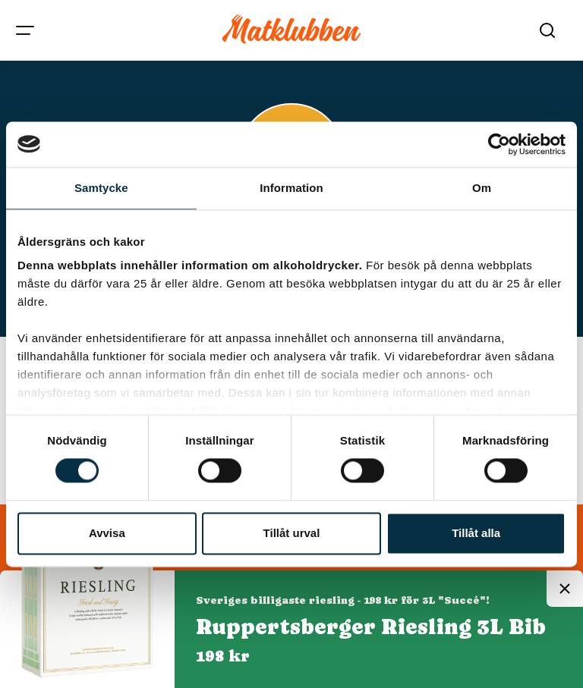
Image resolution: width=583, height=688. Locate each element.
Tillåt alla (476, 532)
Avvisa (107, 532)
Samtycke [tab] (101, 187)
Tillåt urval (291, 532)
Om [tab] (481, 187)
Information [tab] (291, 187)
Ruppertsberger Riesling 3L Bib (371, 626)
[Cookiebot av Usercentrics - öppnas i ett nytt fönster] (499, 144)
